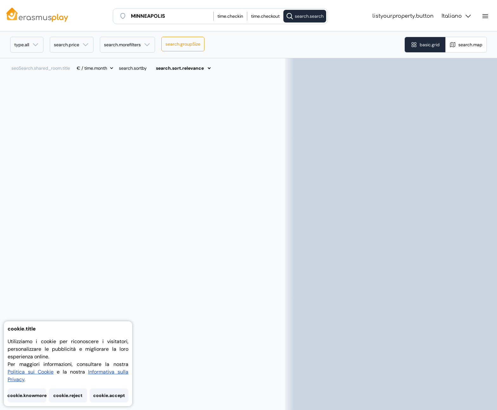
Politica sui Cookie (31, 371)
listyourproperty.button (403, 16)
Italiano (457, 16)
